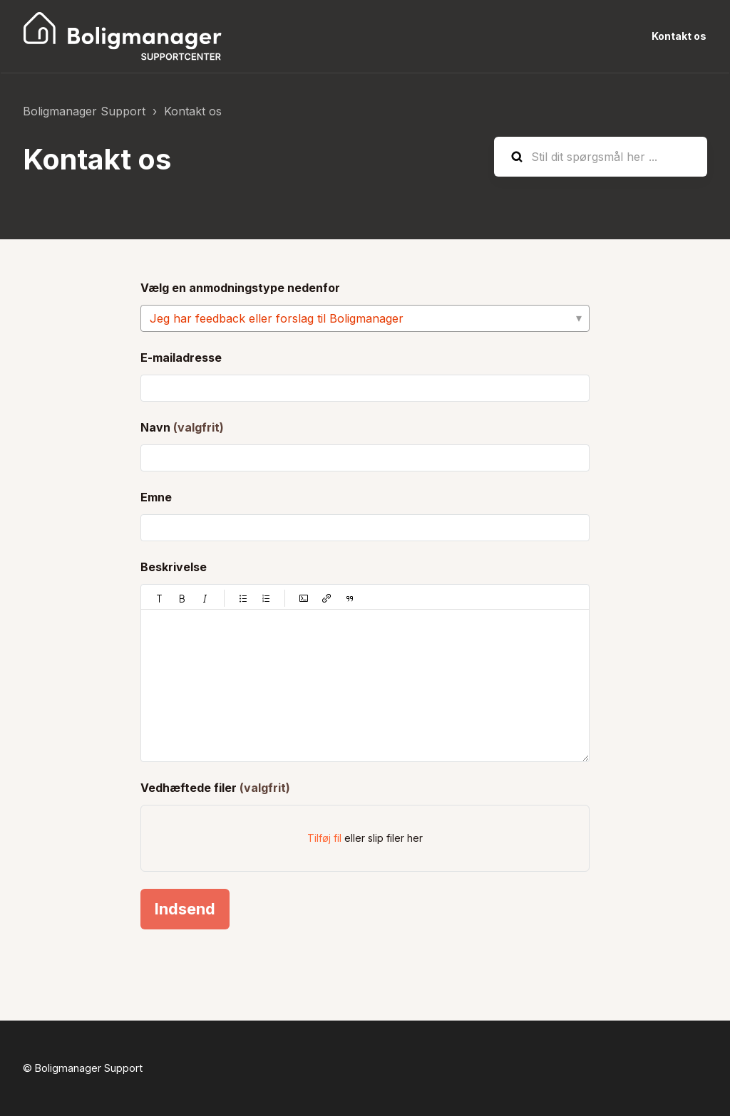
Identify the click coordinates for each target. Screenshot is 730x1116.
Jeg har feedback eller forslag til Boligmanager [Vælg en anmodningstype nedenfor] (276, 318)
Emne (156, 497)
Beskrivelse (173, 567)
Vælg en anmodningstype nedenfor (240, 288)
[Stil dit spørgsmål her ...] (600, 157)
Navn (182, 427)
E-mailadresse (181, 357)
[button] (159, 598)
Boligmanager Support (84, 111)
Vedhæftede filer (215, 788)
